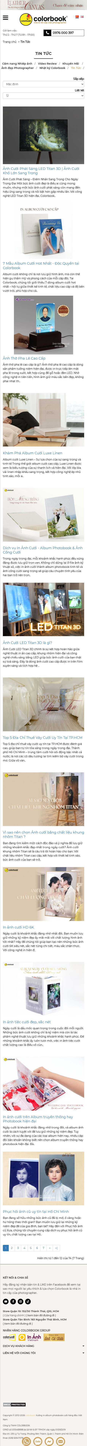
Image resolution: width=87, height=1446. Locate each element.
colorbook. (30, 1415)
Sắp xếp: (78, 79)
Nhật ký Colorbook (52, 68)
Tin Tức (25, 42)
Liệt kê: (79, 90)
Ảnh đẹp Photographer (17, 68)
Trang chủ (9, 42)
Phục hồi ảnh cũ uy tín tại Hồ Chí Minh (36, 1212)
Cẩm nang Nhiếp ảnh (17, 63)
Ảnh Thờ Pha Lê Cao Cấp (24, 358)
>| (56, 1248)
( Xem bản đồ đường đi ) (41, 1315)
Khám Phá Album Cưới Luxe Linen (32, 453)
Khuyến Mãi (71, 63)
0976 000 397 (63, 33)
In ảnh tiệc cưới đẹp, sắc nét (27, 1022)
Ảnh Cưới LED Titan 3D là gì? (27, 643)
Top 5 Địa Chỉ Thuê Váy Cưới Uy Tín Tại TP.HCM (42, 738)
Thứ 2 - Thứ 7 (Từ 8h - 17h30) (19, 34)
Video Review (47, 63)
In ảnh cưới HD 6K (18, 927)
